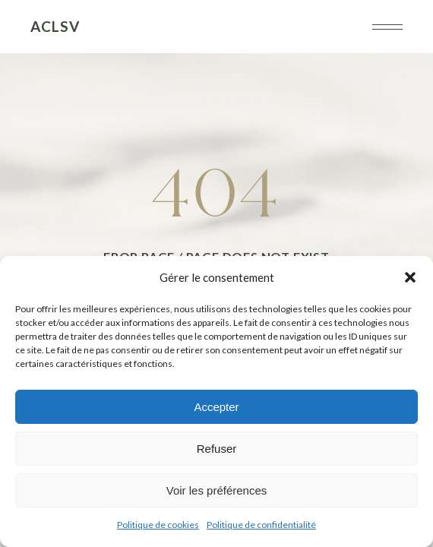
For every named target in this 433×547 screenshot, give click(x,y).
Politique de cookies (158, 524)
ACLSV (55, 26)
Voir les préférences (216, 490)
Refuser (217, 448)
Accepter (216, 406)
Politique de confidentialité (261, 524)
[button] (410, 277)
